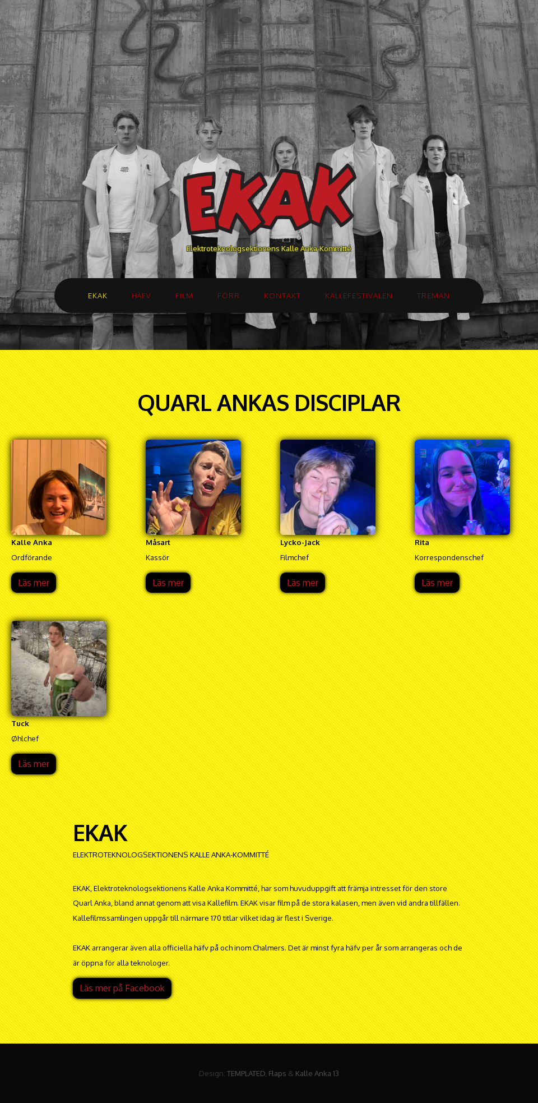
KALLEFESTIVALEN (359, 295)
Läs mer (33, 582)
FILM (184, 295)
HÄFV (141, 295)
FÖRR (228, 295)
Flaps (277, 1073)
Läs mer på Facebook (122, 988)
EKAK (98, 295)
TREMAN (433, 295)
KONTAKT (282, 295)
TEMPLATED (246, 1073)
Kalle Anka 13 (317, 1073)
